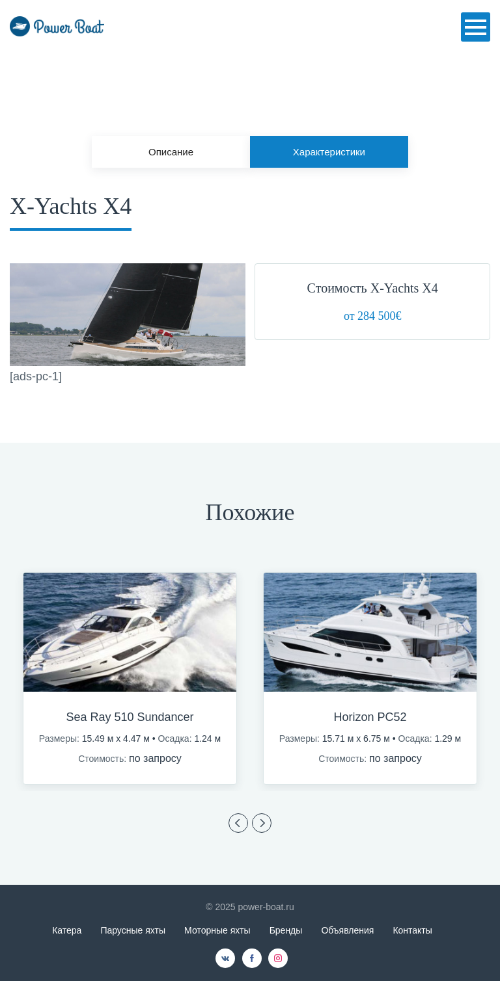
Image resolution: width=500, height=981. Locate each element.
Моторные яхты (217, 930)
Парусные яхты (132, 930)
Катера (66, 930)
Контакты (412, 930)
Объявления (347, 930)
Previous (238, 823)
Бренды (286, 930)
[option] (130, 678)
